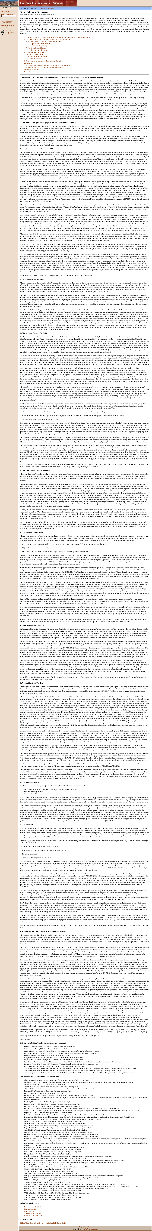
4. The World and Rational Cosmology (36, 48)
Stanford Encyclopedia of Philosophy (45, 8)
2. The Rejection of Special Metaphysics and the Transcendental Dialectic (47, 39)
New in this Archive (7, 22)
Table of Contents (6, 21)
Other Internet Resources (32, 69)
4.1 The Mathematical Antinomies (38, 50)
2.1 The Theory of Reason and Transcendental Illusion (45, 41)
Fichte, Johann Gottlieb (27, 1223)
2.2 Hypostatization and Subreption (39, 43)
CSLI (8, 32)
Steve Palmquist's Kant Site (32, 1213)
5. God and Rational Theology (33, 54)
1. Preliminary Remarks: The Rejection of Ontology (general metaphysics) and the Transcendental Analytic (57, 37)
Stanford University (9, 33)
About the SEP (6, 26)
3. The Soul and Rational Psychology (35, 46)
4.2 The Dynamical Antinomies (34, 52)
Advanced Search (7, 18)
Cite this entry (5, 11)
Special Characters (7, 27)
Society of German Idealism (33, 1215)
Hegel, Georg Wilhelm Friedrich (46, 1223)
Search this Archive (7, 14)
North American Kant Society (33, 1207)
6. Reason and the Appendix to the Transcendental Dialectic (42, 61)
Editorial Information (7, 25)
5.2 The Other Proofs (34, 59)
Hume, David (61, 1223)
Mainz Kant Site (29, 1211)
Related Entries (29, 72)
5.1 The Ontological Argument (37, 56)
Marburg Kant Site (30, 1209)
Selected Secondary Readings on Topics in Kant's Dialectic (46, 67)
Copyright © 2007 (84, 1227)
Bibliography (28, 63)
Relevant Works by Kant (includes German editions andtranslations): (49, 65)
